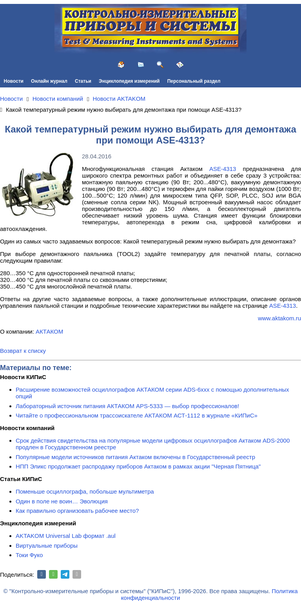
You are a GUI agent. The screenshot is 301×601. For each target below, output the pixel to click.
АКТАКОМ (49, 331)
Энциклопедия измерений (129, 81)
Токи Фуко (29, 555)
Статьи (83, 81)
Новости (14, 81)
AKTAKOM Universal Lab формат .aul (66, 535)
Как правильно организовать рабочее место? (77, 510)
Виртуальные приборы (47, 545)
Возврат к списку (23, 350)
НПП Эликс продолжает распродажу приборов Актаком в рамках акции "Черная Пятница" (138, 466)
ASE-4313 (222, 168)
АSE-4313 (282, 305)
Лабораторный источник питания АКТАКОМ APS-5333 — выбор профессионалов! (127, 406)
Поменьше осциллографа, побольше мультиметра (85, 491)
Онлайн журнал (49, 81)
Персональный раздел (194, 81)
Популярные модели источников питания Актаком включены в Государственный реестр (135, 457)
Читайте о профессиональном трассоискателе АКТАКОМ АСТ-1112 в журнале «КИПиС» (136, 415)
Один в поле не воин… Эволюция (62, 501)
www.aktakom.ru (279, 318)
